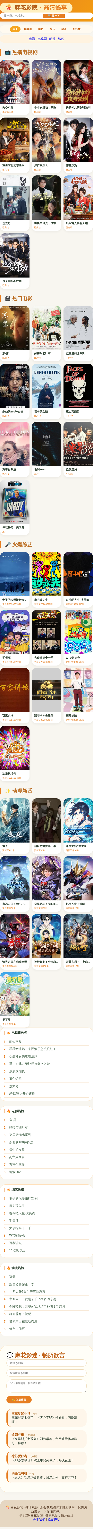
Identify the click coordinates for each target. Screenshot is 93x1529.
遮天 (12, 1277)
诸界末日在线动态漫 (23, 1321)
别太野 (14, 1086)
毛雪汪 (14, 1221)
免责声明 (54, 1521)
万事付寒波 (17, 1164)
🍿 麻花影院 (36, 7)
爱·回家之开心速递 (22, 1093)
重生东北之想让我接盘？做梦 (29, 1064)
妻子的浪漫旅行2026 (23, 1198)
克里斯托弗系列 (20, 1135)
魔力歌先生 (17, 1206)
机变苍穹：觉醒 (20, 1314)
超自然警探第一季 (21, 1284)
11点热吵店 (17, 1250)
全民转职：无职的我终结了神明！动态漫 (37, 1306)
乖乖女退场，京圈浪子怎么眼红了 (32, 1049)
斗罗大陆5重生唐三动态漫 (27, 1292)
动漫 (63, 29)
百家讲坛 (15, 1243)
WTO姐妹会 (17, 1235)
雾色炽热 (15, 1079)
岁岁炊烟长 (17, 1071)
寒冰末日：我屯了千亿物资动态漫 (32, 1299)
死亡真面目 (17, 1157)
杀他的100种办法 (21, 1142)
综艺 (52, 29)
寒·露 (12, 1120)
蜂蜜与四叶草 (18, 1127)
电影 (40, 29)
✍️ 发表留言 (19, 1401)
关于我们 (39, 1521)
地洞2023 (15, 1172)
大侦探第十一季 (20, 1228)
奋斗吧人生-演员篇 (22, 1213)
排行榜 (76, 29)
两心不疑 (15, 1041)
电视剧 (28, 29)
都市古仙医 (17, 1329)
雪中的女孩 (17, 1150)
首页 (15, 29)
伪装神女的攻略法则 (23, 1056)
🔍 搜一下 (54, 15)
